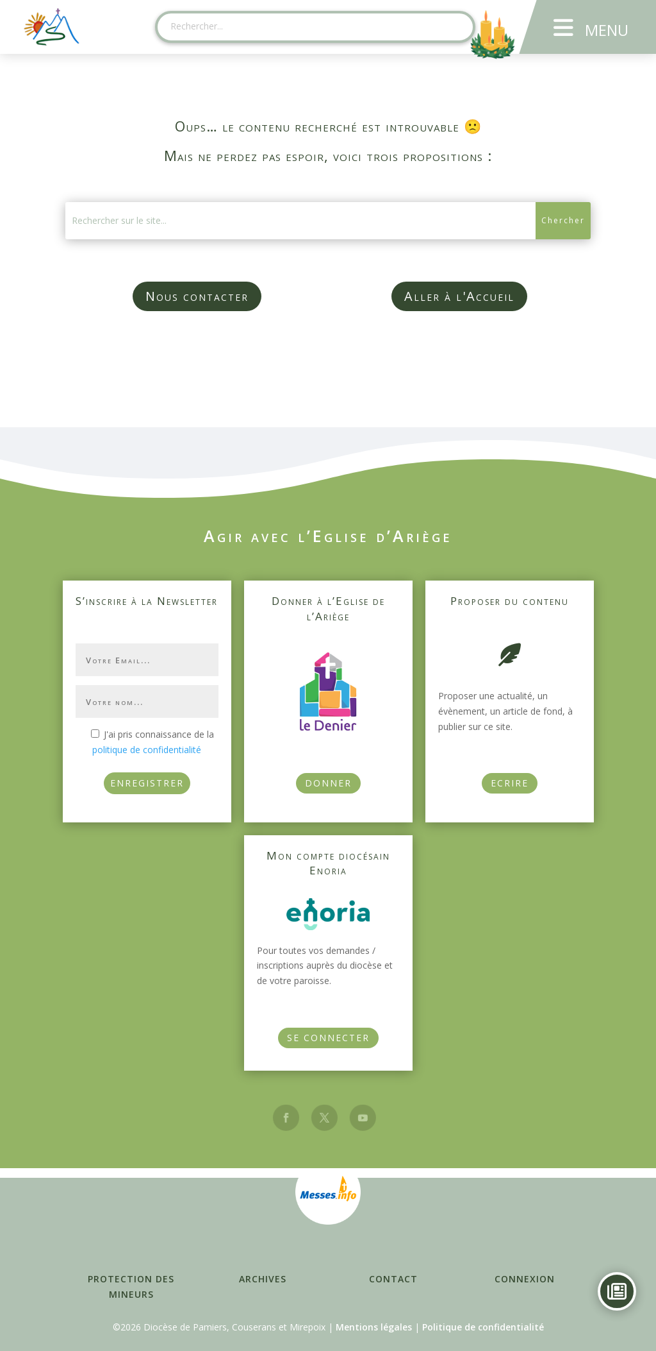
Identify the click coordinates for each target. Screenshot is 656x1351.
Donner (328, 783)
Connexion (525, 1279)
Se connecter (328, 1038)
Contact (393, 1279)
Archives (262, 1279)
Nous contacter (197, 296)
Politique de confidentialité (483, 1327)
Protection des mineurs (131, 1286)
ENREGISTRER (147, 783)
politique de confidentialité (146, 749)
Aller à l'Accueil (459, 296)
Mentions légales (374, 1327)
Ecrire (510, 783)
